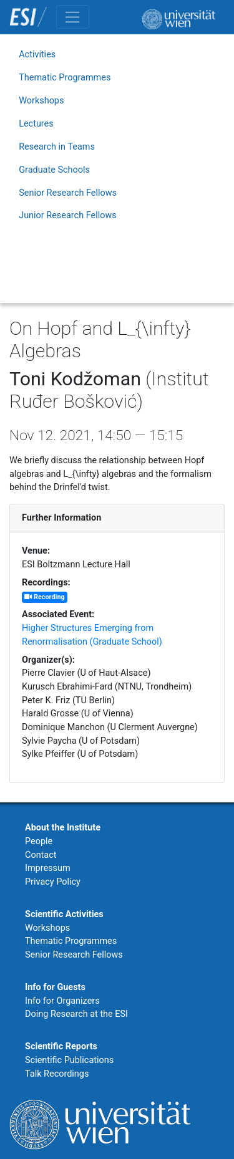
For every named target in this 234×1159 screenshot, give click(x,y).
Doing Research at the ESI (76, 1014)
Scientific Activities (64, 914)
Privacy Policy (52, 882)
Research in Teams (57, 147)
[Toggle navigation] (72, 17)
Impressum (48, 868)
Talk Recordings (57, 1074)
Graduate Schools (54, 170)
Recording (44, 597)
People (38, 841)
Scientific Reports (61, 1046)
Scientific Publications (69, 1060)
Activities (37, 54)
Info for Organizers (62, 1001)
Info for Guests (55, 987)
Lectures (36, 123)
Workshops (41, 100)
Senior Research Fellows (68, 193)
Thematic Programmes (64, 77)
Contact (40, 855)
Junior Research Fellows (68, 215)
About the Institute (62, 827)
